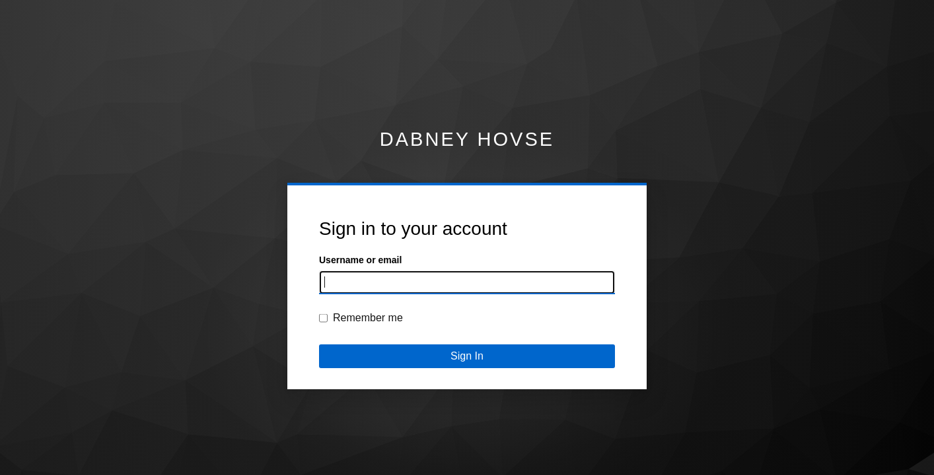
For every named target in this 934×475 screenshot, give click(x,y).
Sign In (467, 356)
